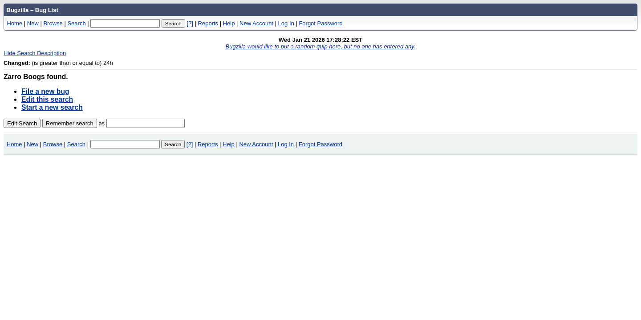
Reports (208, 23)
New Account (256, 23)
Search (76, 23)
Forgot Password (320, 23)
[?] (190, 23)
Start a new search (52, 107)
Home (15, 23)
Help (229, 23)
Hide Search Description (35, 53)
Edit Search (22, 123)
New (33, 23)
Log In (286, 23)
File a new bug (45, 91)
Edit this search (47, 99)
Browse (52, 23)
